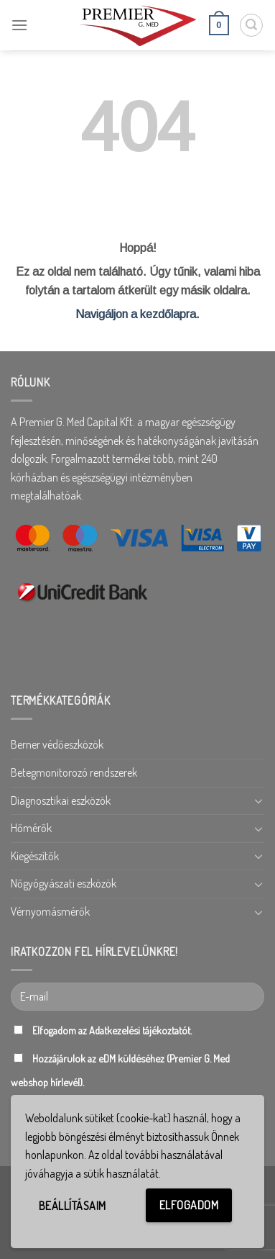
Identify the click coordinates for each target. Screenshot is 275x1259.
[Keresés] (251, 25)
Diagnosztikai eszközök (61, 800)
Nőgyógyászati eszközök (63, 883)
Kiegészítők (35, 856)
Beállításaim (72, 1206)
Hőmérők (31, 828)
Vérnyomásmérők (50, 911)
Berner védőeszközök (57, 744)
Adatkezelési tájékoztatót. (140, 1030)
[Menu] (19, 24)
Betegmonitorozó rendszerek (74, 772)
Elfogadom (188, 1205)
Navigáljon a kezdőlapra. (137, 314)
